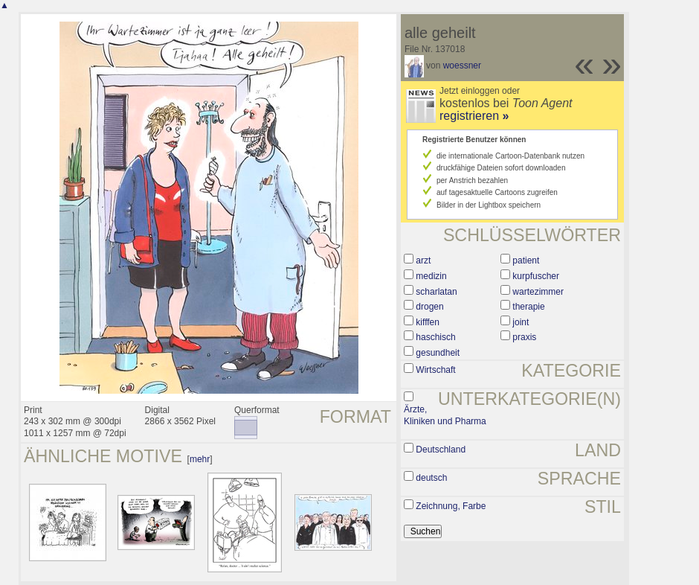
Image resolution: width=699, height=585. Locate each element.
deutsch (431, 478)
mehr (200, 459)
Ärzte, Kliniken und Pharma (445, 415)
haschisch (435, 337)
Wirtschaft (435, 370)
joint (520, 322)
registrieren (474, 115)
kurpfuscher (535, 276)
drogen (429, 306)
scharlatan (436, 292)
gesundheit (438, 353)
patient (525, 260)
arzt (423, 260)
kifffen (427, 322)
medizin (431, 276)
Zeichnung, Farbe (451, 506)
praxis (524, 337)
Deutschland (441, 449)
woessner (462, 65)
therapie (528, 306)
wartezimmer (538, 292)
